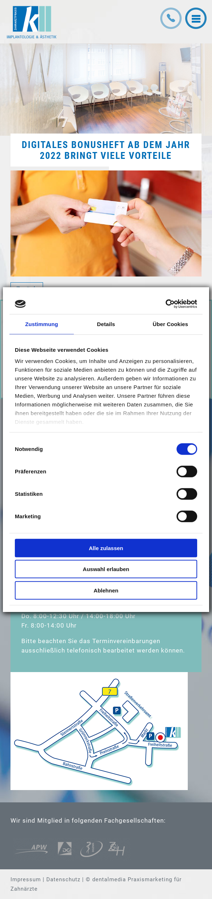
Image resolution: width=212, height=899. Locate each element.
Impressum (25, 879)
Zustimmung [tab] (41, 324)
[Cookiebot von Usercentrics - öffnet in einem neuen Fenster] (165, 304)
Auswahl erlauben (106, 569)
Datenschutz (63, 879)
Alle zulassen (106, 548)
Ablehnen (106, 590)
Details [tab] (106, 324)
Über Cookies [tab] (170, 324)
